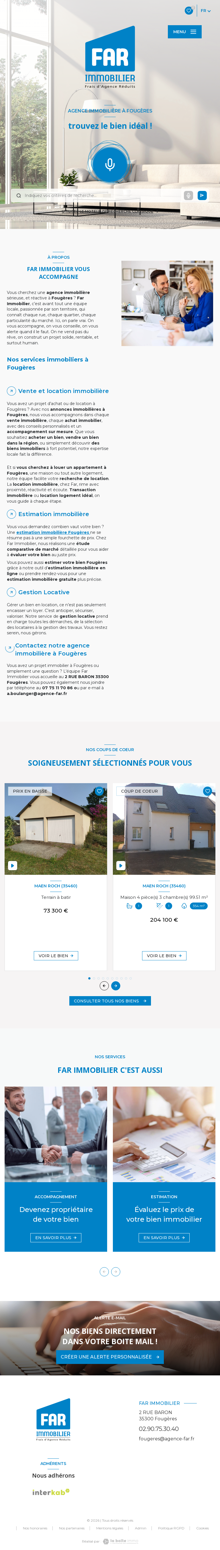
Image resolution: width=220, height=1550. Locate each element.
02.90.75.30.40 (159, 1428)
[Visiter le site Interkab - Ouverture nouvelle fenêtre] (51, 1492)
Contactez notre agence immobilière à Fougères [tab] (52, 649)
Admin (140, 1528)
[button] (115, 985)
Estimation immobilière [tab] (53, 514)
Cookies (202, 1528)
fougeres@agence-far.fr (167, 1439)
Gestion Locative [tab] (44, 592)
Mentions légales (109, 1528)
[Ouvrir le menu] (185, 31)
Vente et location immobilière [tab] (63, 391)
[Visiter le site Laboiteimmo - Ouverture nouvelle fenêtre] (119, 1541)
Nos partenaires (72, 1528)
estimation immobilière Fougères (53, 532)
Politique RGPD (171, 1528)
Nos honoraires (35, 1528)
